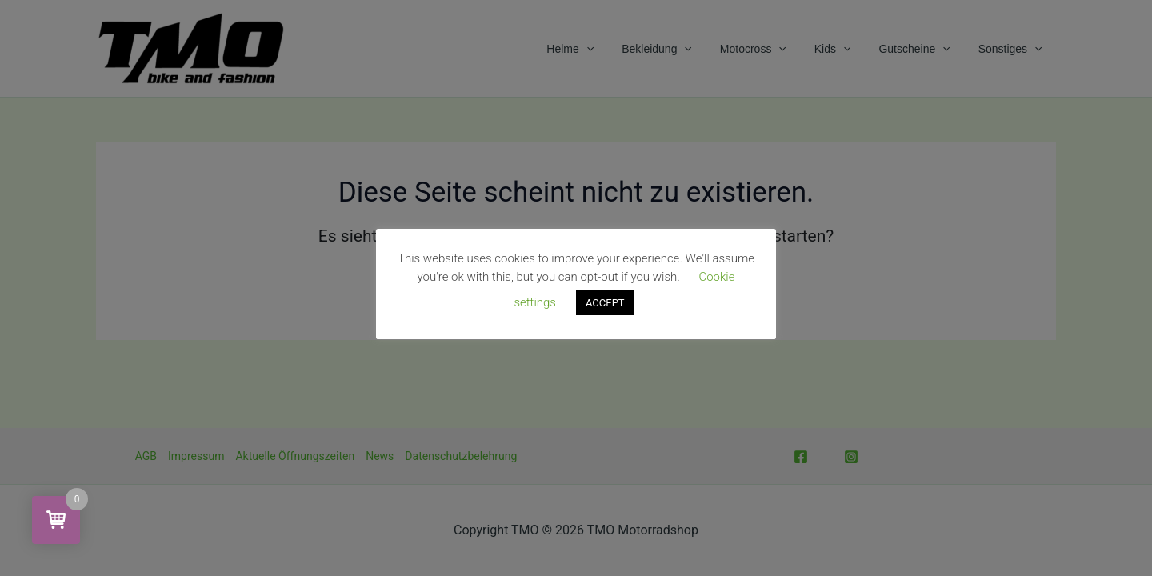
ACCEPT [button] (605, 303)
